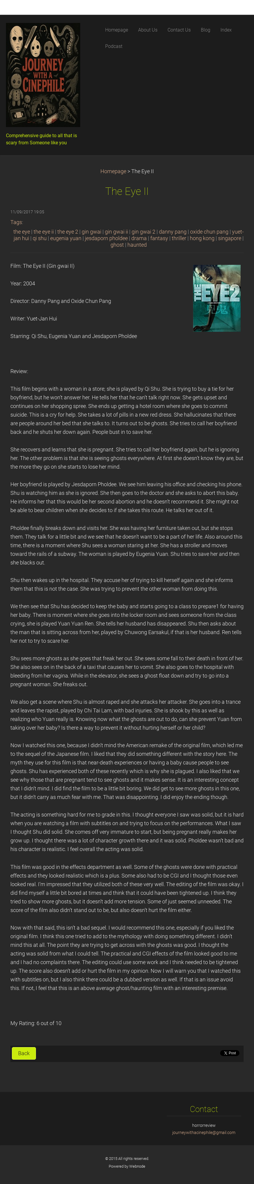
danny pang (173, 232)
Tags (16, 222)
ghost (117, 245)
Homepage (113, 171)
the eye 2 (67, 232)
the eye (21, 232)
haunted (137, 245)
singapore (229, 238)
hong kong (202, 238)
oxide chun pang (209, 232)
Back (24, 1053)
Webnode (137, 1166)
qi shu (40, 238)
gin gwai (91, 232)
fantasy (159, 238)
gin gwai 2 (143, 232)
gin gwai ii (116, 232)
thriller (179, 238)
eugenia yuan (65, 238)
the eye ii (44, 232)
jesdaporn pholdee (106, 238)
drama (139, 238)
